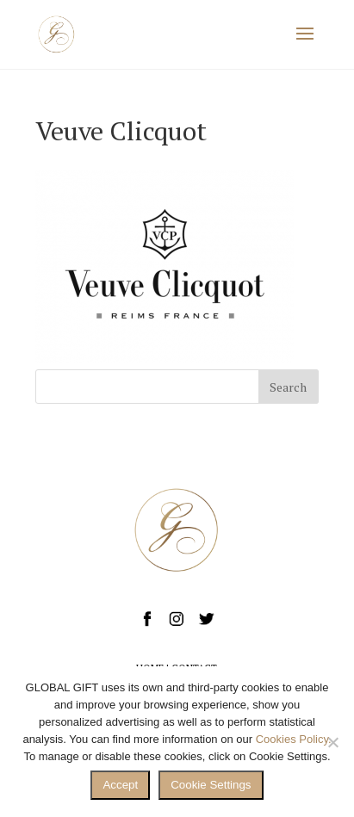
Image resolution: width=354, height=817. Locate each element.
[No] (332, 742)
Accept (120, 784)
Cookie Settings (211, 784)
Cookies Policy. (294, 739)
